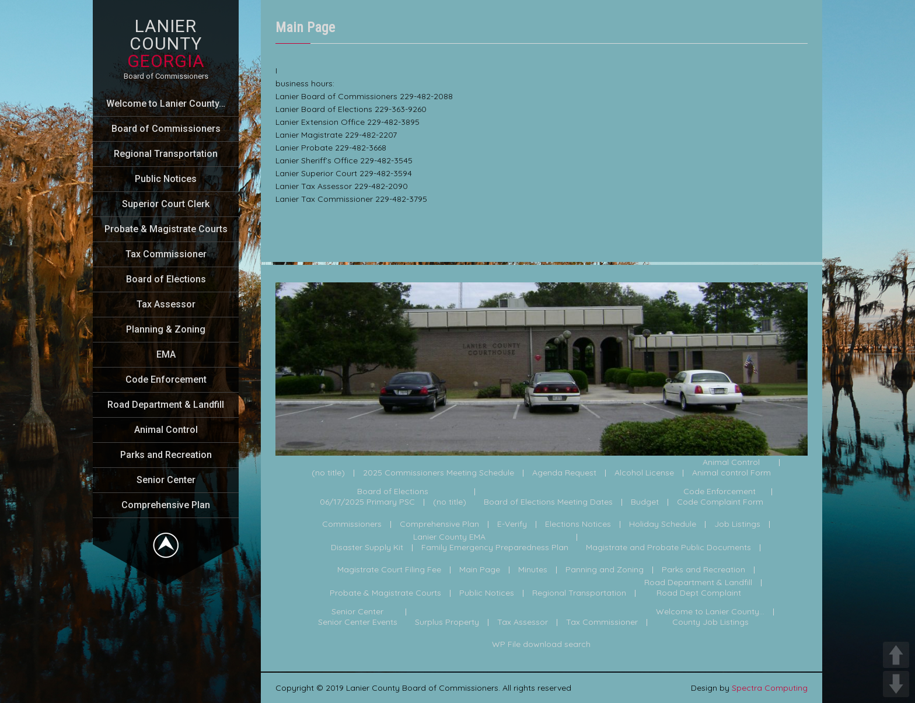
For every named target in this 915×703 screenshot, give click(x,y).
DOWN (896, 684)
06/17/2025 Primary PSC (367, 502)
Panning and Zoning (604, 569)
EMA (166, 354)
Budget (645, 502)
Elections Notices (578, 524)
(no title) (328, 473)
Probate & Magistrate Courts (166, 229)
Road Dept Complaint (698, 593)
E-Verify (512, 524)
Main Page (479, 569)
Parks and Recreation (166, 454)
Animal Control (166, 429)
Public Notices (166, 178)
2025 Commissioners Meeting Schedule (438, 473)
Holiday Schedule (662, 524)
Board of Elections (166, 279)
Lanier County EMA (449, 537)
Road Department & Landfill (165, 404)
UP (896, 655)
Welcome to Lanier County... (710, 611)
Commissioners (352, 524)
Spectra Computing (770, 688)
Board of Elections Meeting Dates (548, 502)
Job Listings (737, 524)
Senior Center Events (357, 622)
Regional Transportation (166, 153)
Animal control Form (731, 473)
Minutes (532, 569)
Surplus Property (447, 622)
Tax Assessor (166, 304)
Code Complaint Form (720, 502)
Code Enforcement (166, 379)
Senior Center (166, 479)
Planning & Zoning (165, 329)
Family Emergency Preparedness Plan (494, 547)
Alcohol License (644, 473)
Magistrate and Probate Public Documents (668, 547)
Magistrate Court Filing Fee (389, 569)
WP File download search (541, 644)
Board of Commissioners (166, 128)
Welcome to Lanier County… (165, 103)
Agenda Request (564, 473)
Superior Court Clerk (165, 203)
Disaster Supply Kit (367, 547)
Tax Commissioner (166, 254)
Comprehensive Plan (165, 504)
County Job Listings (710, 622)
